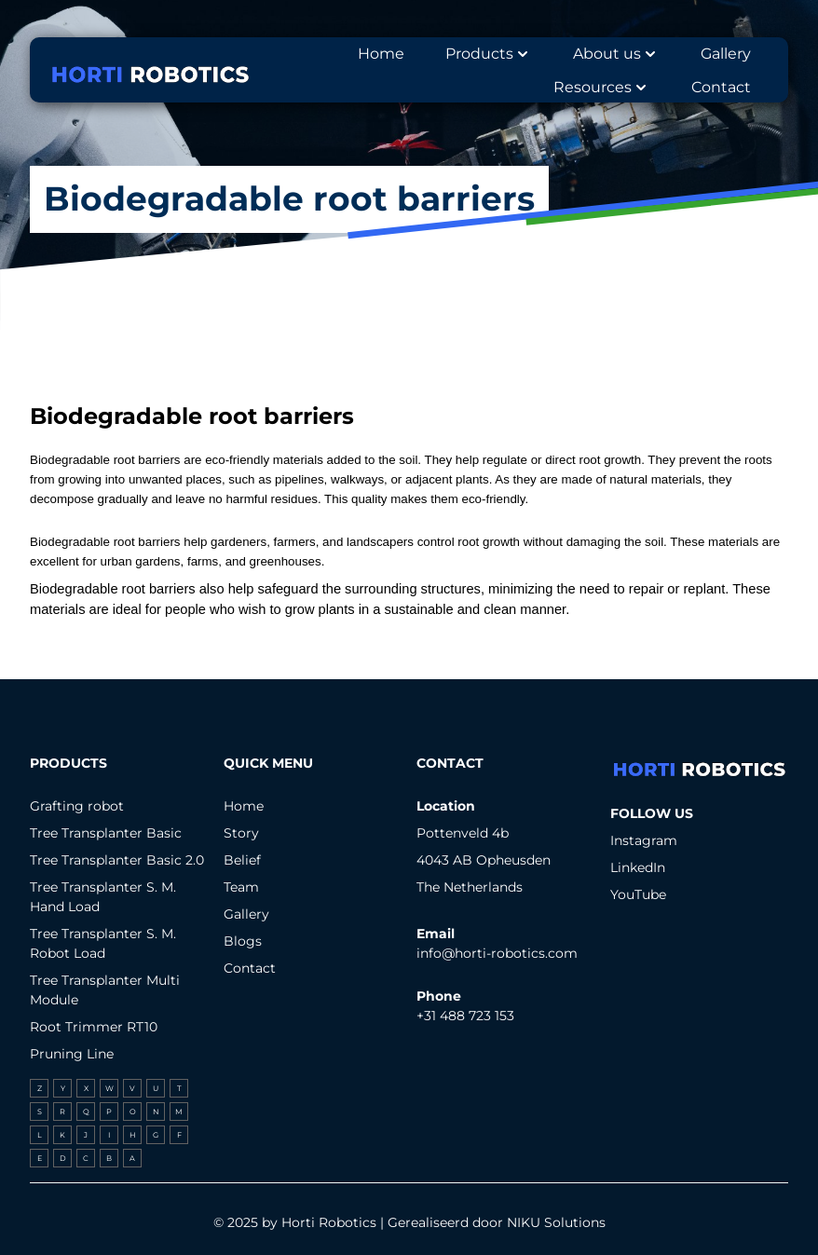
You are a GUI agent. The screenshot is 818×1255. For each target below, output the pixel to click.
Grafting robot (77, 806)
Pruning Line (72, 1053)
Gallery (246, 914)
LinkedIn (637, 867)
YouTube (638, 894)
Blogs (243, 941)
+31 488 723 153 (465, 1015)
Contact (250, 968)
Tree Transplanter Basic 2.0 (117, 860)
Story (241, 833)
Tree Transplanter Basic (106, 833)
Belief (242, 860)
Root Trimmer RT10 (93, 1026)
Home (244, 806)
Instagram (643, 840)
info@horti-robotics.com (497, 953)
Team (241, 887)
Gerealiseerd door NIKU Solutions (497, 1222)
